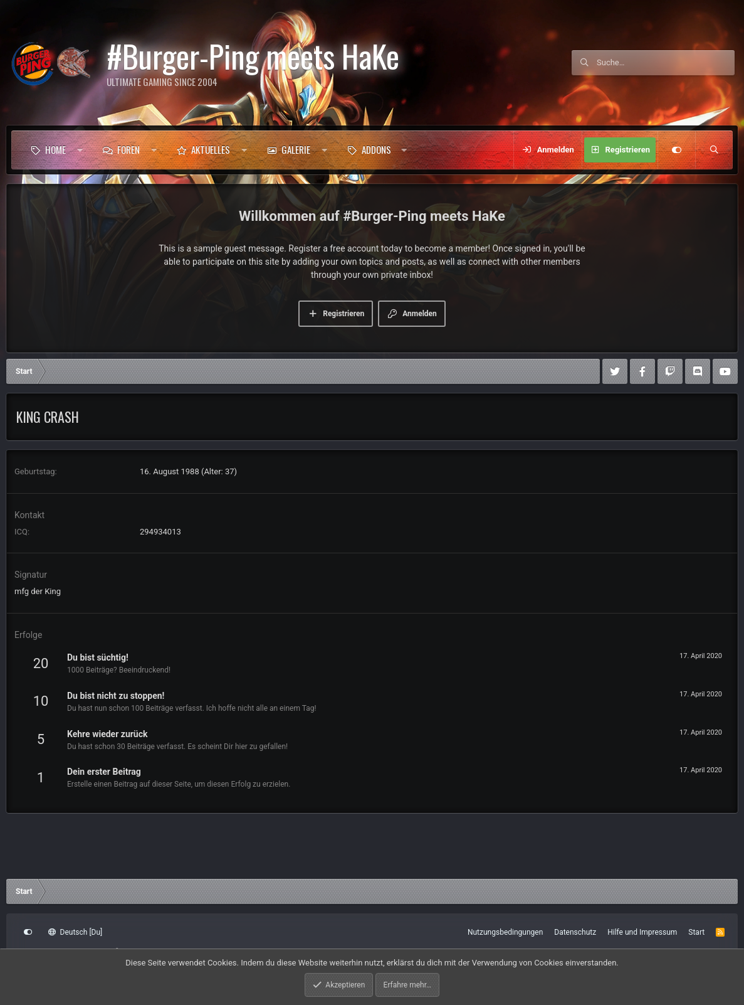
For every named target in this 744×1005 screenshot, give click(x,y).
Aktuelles (210, 149)
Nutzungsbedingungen (505, 932)
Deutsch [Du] (75, 932)
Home (55, 149)
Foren (128, 149)
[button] (80, 149)
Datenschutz (575, 932)
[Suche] (666, 62)
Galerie (295, 149)
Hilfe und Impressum (642, 932)
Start (696, 932)
